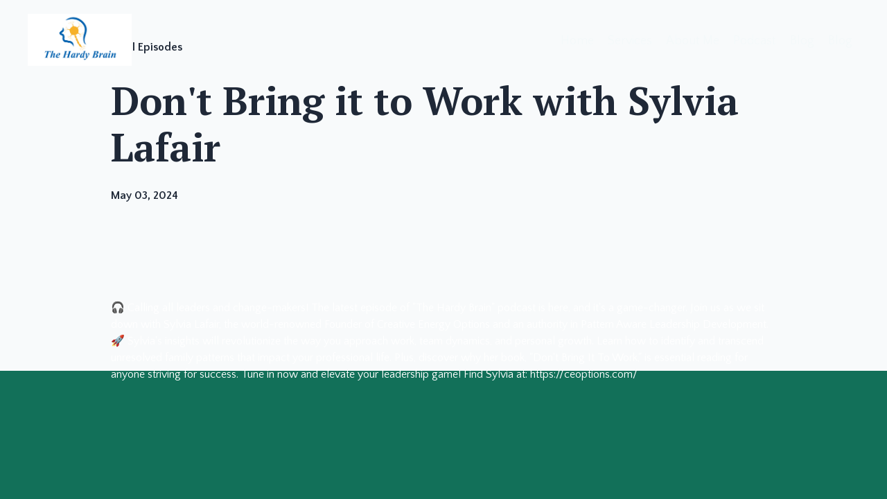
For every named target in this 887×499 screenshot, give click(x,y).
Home (577, 41)
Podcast (754, 41)
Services (630, 41)
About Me (692, 41)
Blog (802, 41)
